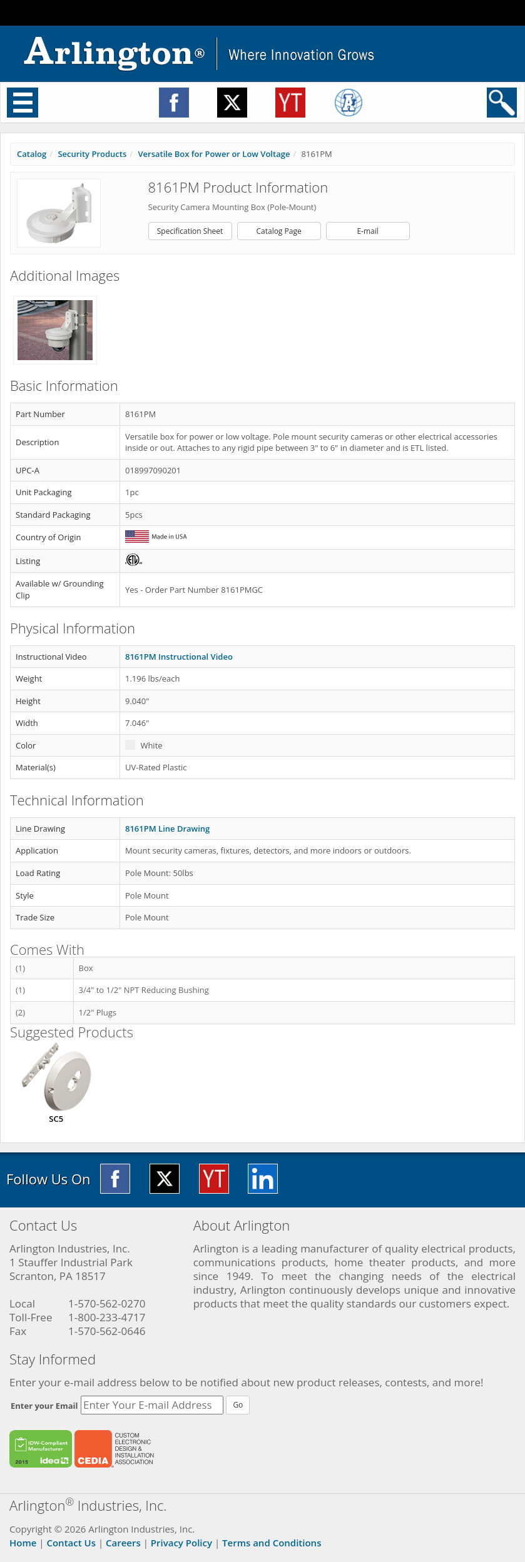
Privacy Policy (181, 1542)
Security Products (92, 153)
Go (238, 1404)
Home (22, 1542)
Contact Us (71, 1542)
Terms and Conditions (271, 1542)
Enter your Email (44, 1405)
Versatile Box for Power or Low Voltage (214, 153)
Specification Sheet (190, 231)
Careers (123, 1542)
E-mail (367, 231)
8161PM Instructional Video (179, 656)
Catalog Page (278, 231)
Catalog (31, 153)
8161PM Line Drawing (167, 828)
